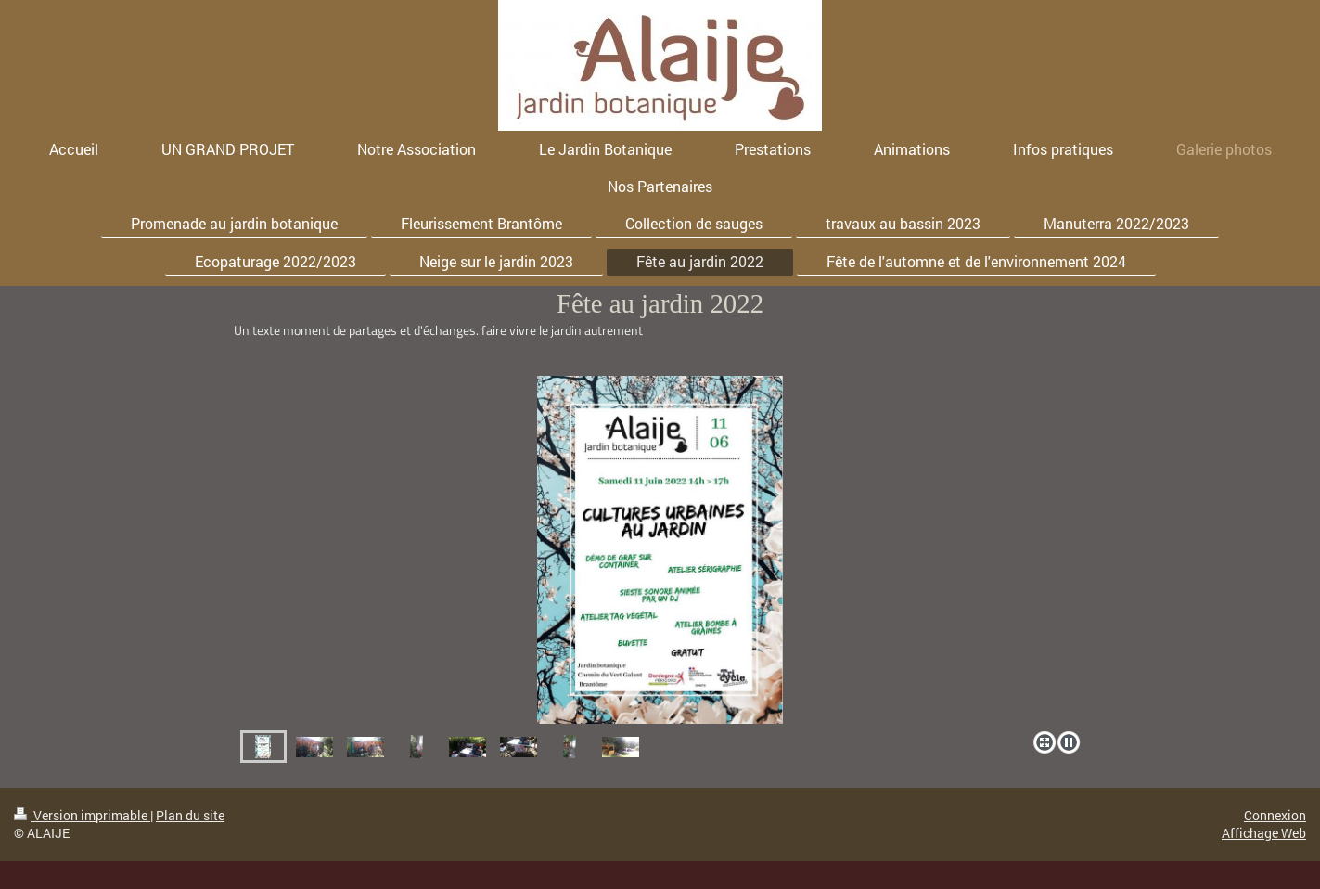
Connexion (1275, 815)
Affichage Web (1264, 833)
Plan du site (190, 815)
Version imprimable (82, 815)
